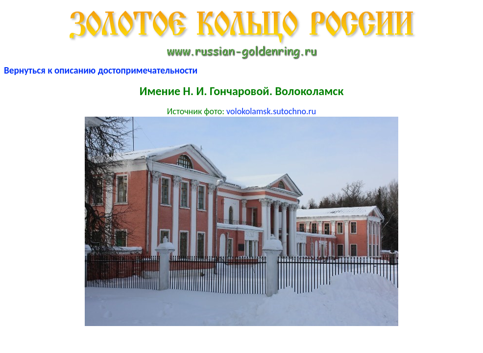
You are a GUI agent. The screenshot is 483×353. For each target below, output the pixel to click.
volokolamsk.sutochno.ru (271, 111)
